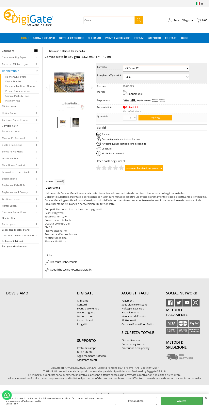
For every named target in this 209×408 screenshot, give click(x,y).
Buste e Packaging (12, 145)
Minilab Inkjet (9, 106)
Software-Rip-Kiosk (12, 151)
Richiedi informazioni (113, 153)
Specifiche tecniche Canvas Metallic (70, 269)
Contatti (171, 38)
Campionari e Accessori (15, 246)
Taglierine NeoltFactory (15, 192)
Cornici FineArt (10, 125)
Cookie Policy (12, 403)
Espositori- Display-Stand (15, 229)
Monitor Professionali (13, 138)
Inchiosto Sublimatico (13, 241)
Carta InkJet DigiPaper (14, 57)
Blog (184, 38)
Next (91, 87)
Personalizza (136, 401)
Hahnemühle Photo (15, 76)
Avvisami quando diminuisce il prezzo (121, 138)
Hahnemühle (10, 71)
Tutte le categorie (71, 38)
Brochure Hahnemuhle (63, 262)
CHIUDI (205, 398)
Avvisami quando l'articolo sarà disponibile (124, 143)
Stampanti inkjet (11, 131)
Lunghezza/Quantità (109, 75)
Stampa (105, 134)
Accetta (181, 401)
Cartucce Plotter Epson (14, 212)
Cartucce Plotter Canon (14, 120)
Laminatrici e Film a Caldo (16, 172)
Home (25, 38)
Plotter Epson (9, 205)
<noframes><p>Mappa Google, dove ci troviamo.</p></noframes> (35, 319)
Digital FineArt (13, 81)
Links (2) (60, 181)
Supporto (154, 38)
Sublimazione (9, 178)
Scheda (49, 181)
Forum (139, 38)
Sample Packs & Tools (17, 96)
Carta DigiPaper (44, 38)
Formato (102, 67)
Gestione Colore (11, 199)
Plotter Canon (9, 113)
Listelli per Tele (10, 158)
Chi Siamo (94, 38)
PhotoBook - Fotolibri (13, 165)
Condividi (107, 148)
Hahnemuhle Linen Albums (20, 86)
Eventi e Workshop (117, 38)
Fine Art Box (8, 218)
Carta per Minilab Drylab (15, 64)
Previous (47, 87)
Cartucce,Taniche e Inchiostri (18, 235)
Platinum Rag (12, 100)
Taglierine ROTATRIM (13, 185)
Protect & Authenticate (17, 91)
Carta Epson (8, 224)
